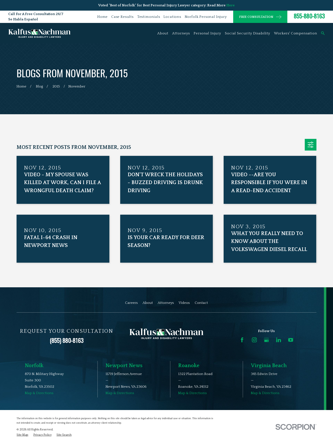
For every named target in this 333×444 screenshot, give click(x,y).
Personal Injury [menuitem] (207, 33)
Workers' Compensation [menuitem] (295, 33)
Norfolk (34, 366)
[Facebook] (242, 339)
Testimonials (148, 17)
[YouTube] (290, 339)
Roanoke (188, 366)
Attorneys (166, 303)
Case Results (122, 17)
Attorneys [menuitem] (181, 33)
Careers (131, 303)
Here (230, 5)
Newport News (124, 366)
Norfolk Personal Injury (206, 17)
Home (102, 17)
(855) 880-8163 (66, 340)
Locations (172, 17)
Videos (184, 303)
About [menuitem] (162, 33)
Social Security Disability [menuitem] (247, 33)
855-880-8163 (309, 16)
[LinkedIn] (278, 339)
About (148, 303)
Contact (201, 303)
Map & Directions (39, 393)
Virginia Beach (269, 366)
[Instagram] (254, 339)
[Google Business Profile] (266, 339)
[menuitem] (22, 435)
